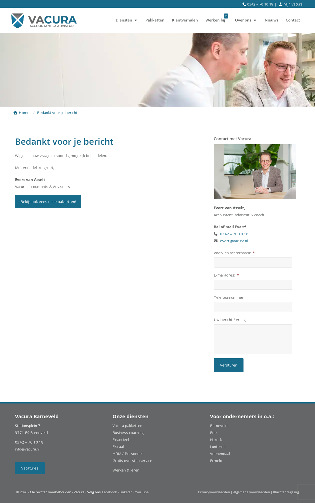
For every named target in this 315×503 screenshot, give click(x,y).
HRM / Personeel (127, 453)
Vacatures (29, 468)
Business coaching (128, 432)
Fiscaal (118, 446)
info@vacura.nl (27, 449)
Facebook (109, 492)
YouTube (142, 492)
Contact (293, 20)
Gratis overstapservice (132, 460)
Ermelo (216, 460)
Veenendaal (220, 453)
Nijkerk (216, 439)
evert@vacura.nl (234, 240)
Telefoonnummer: (229, 297)
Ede (213, 432)
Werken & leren (125, 470)
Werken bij (217, 18)
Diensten (127, 20)
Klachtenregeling (286, 492)
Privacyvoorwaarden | (215, 492)
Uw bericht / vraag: (230, 319)
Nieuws (271, 20)
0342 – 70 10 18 (235, 233)
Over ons (246, 20)
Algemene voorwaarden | (252, 492)
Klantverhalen (185, 20)
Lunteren (218, 446)
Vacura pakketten (127, 425)
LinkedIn (126, 492)
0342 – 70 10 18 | (261, 4)
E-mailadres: (226, 275)
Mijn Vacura (293, 4)
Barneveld (219, 425)
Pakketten (155, 20)
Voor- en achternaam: (234, 252)
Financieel (120, 439)
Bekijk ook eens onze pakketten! (48, 201)
